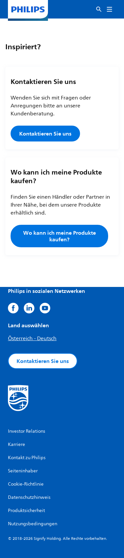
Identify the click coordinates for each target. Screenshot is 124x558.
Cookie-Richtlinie (26, 484)
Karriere (16, 444)
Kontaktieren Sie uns (45, 133)
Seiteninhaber (23, 471)
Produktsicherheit (26, 510)
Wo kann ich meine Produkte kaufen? (59, 236)
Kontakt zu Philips (27, 457)
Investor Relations (26, 431)
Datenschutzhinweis (29, 497)
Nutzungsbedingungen (32, 524)
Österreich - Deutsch (32, 338)
